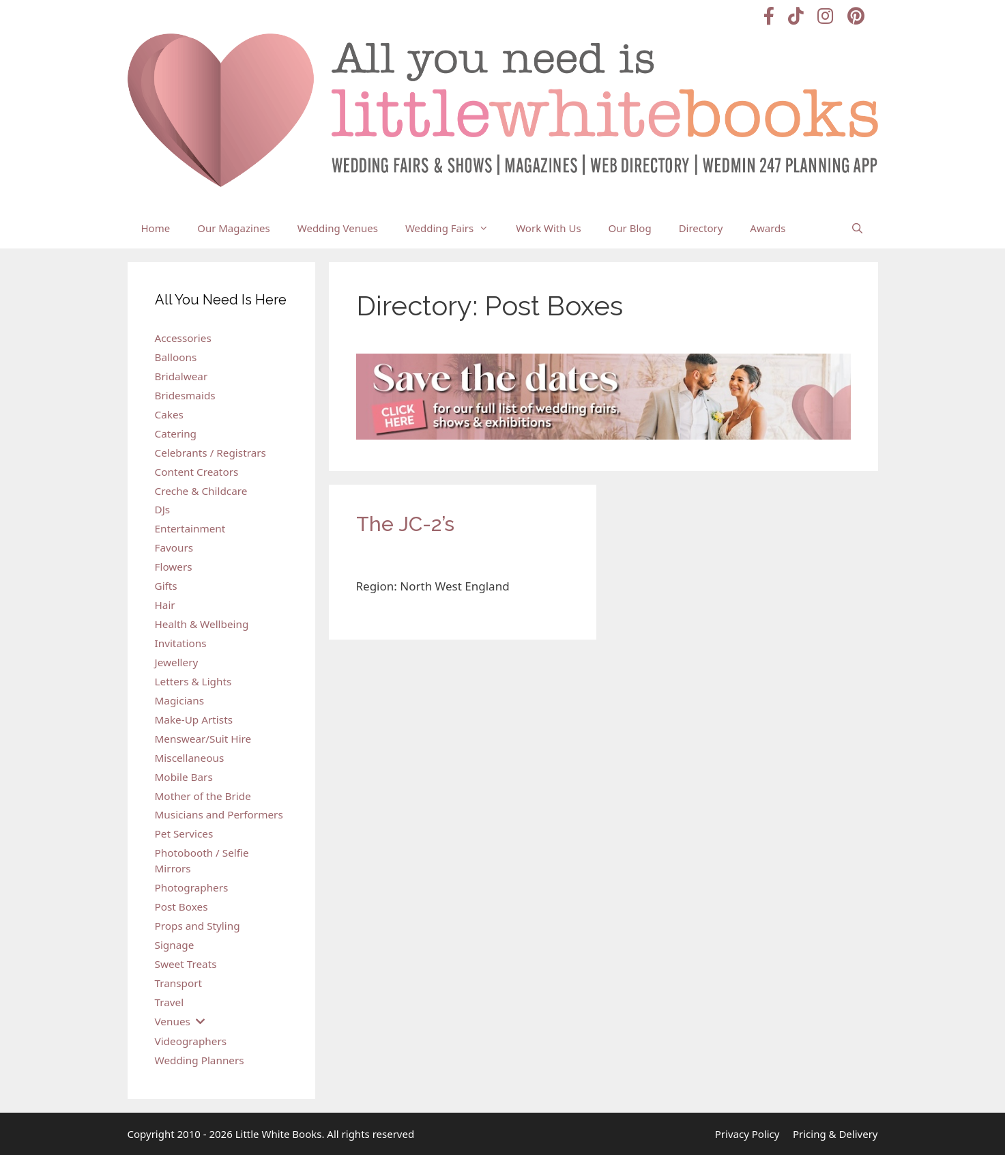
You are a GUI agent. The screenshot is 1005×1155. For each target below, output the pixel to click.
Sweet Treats (186, 964)
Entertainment (190, 528)
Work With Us (548, 228)
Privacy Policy (747, 1134)
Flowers (173, 566)
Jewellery (177, 662)
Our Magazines (233, 228)
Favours (174, 547)
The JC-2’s (405, 524)
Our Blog (630, 228)
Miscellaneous (189, 758)
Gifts (166, 586)
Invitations (181, 643)
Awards (767, 228)
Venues (172, 1021)
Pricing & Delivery (835, 1134)
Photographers (192, 887)
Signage (174, 945)
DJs (163, 509)
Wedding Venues (337, 228)
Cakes (169, 414)
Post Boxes (181, 906)
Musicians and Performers (219, 814)
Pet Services (184, 833)
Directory (701, 228)
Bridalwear (181, 376)
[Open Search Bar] (857, 228)
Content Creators (197, 472)
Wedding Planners (199, 1060)
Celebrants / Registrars (210, 452)
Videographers (191, 1041)
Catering (176, 433)
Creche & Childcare (201, 491)
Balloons (176, 357)
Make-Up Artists (194, 719)
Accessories (183, 338)
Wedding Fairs (453, 228)
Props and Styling (197, 925)
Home (156, 228)
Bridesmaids (185, 395)
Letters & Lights (193, 681)
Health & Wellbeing (202, 624)
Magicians (179, 700)
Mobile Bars (184, 777)
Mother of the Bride (203, 796)
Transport (179, 983)
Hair (165, 605)
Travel (169, 1002)
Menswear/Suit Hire (203, 738)
